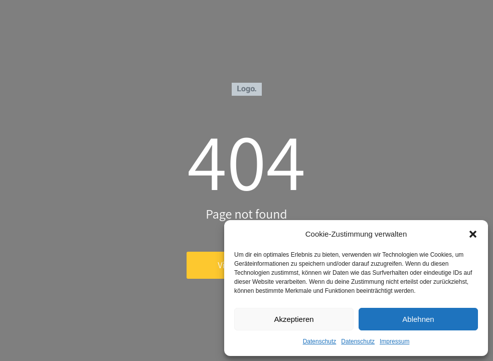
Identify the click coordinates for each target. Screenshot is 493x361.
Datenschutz (320, 341)
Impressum (394, 341)
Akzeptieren (293, 319)
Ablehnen (418, 319)
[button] (473, 234)
